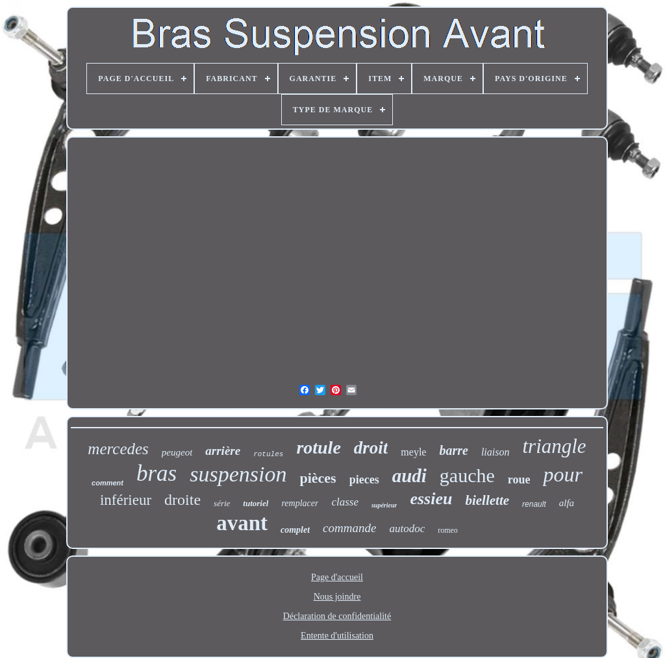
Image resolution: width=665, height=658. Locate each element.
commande (349, 528)
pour (562, 474)
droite (182, 499)
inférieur (125, 500)
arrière (222, 450)
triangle (554, 446)
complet (295, 530)
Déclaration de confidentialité (337, 616)
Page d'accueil (337, 577)
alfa (566, 503)
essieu (431, 498)
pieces (364, 479)
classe (344, 502)
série (222, 503)
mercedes (118, 448)
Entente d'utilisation (337, 635)
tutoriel (255, 503)
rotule (318, 447)
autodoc (407, 528)
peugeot (177, 452)
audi (409, 475)
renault (534, 504)
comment (107, 483)
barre (453, 450)
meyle (413, 451)
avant (242, 523)
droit (371, 447)
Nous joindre (337, 597)
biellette (487, 500)
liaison (495, 451)
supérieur (384, 505)
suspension (238, 474)
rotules (268, 454)
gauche (467, 475)
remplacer (299, 503)
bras (156, 473)
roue (519, 479)
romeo (448, 530)
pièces (317, 478)
